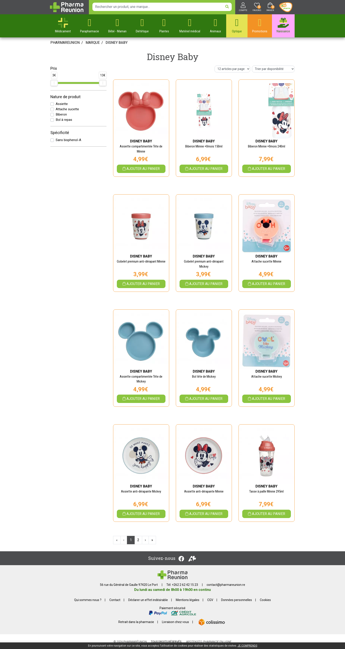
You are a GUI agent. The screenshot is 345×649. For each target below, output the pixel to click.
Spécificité (59, 133)
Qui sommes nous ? (87, 600)
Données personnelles (236, 600)
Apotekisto (208, 641)
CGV (210, 600)
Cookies (265, 600)
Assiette (62, 104)
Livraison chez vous (175, 622)
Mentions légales (187, 600)
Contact (114, 600)
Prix (53, 68)
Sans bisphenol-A (68, 140)
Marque (93, 42)
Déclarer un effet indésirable (148, 600)
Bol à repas (64, 120)
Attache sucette (67, 109)
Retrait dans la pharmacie (136, 622)
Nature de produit (65, 97)
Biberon (61, 114)
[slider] (54, 83)
